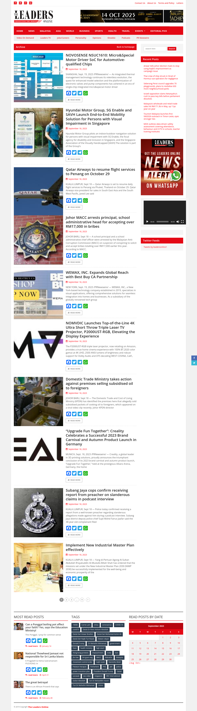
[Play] (147, 221)
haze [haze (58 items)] (74, 648)
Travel (126, 30)
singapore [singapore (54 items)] (98, 676)
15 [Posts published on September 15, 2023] (163, 648)
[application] (165, 212)
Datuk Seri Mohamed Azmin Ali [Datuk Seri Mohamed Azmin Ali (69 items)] (109, 634)
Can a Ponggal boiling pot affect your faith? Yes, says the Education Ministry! (46, 627)
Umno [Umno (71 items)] (100, 685)
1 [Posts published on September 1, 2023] (162, 637)
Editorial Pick (158, 30)
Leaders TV (45, 37)
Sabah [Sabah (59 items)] (119, 671)
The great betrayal (36, 682)
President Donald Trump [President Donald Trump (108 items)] (103, 671)
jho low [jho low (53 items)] (75, 657)
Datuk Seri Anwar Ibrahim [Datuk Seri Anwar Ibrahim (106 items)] (83, 634)
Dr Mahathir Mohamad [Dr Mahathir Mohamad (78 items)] (97, 643)
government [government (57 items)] (115, 643)
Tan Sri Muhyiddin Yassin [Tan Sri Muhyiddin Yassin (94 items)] (99, 680)
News (31, 30)
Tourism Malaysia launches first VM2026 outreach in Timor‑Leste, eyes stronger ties (161, 116)
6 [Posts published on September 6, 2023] (147, 643)
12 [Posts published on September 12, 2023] (140, 648)
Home (20, 30)
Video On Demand (25, 37)
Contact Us (140, 3)
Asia (58, 30)
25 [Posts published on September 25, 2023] (133, 659)
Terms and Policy (166, 3)
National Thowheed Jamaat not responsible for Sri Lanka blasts (44, 655)
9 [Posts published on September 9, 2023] (170, 643)
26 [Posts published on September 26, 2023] (140, 659)
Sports (99, 30)
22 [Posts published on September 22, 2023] (163, 654)
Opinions (97, 37)
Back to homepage (125, 47)
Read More (74, 100)
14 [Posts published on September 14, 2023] (155, 648)
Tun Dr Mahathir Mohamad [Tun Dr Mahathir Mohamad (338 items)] (83, 685)
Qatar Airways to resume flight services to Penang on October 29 (100, 171)
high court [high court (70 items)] (100, 648)
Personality (80, 37)
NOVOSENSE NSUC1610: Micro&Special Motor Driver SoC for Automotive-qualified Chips (100, 59)
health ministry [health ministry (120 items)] (86, 648)
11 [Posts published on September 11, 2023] (133, 648)
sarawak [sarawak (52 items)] (76, 676)
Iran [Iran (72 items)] (116, 653)
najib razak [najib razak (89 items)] (100, 662)
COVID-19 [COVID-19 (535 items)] (119, 625)
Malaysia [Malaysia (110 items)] (119, 657)
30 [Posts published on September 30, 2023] (170, 659)
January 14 (45, 646)
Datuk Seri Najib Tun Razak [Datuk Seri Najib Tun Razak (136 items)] (83, 639)
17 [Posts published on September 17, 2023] (179, 648)
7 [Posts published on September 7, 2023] (155, 643)
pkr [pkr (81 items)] (111, 666)
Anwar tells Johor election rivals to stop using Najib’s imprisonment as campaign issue (161, 68)
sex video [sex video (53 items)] (87, 676)
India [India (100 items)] (109, 653)
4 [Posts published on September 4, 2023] (132, 643)
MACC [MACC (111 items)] (98, 657)
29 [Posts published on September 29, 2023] (163, 659)
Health (112, 30)
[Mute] (177, 221)
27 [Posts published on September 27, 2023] (148, 659)
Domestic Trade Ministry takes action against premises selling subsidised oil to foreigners (99, 383)
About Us (151, 3)
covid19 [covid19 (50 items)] (76, 629)
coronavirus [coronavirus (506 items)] (106, 625)
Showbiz (111, 37)
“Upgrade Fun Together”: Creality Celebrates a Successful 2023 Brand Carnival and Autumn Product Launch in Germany (101, 437)
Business (84, 30)
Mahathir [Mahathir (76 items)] (108, 657)
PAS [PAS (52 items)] (104, 666)
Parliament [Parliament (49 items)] (94, 666)
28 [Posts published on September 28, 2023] (155, 659)
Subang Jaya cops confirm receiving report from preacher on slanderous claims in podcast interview (98, 494)
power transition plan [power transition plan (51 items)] (81, 671)
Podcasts (126, 37)
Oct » (138, 663)
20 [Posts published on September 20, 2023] (148, 654)
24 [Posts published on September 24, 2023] (179, 654)
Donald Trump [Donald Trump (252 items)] (78, 643)
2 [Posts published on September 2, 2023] (170, 637)
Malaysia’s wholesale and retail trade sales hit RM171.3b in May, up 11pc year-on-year (160, 106)
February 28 (46, 698)
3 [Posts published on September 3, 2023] (178, 637)
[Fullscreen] (182, 221)
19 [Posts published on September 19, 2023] (140, 654)
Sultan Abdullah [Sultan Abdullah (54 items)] (79, 680)
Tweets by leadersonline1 (155, 247)
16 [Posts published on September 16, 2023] (170, 648)
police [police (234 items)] (118, 666)
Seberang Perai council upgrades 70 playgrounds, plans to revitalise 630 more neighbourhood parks (160, 86)
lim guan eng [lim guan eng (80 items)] (87, 657)
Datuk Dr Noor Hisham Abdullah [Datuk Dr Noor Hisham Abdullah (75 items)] (95, 629)
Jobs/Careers (63, 37)
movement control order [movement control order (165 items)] (82, 662)
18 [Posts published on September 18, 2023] (133, 654)
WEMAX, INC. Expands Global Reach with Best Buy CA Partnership (97, 274)
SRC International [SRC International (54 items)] (113, 676)
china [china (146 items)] (96, 625)
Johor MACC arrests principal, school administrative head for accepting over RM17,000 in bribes (100, 222)
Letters (179, 3)
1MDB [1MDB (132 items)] (75, 625)
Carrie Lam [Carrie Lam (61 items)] (86, 625)
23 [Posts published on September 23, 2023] (170, 654)
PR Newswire (143, 37)
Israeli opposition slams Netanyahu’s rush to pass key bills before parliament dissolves (162, 96)
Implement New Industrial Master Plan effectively (100, 547)
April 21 (44, 675)
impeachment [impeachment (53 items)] (97, 653)
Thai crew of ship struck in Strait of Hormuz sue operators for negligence (161, 77)
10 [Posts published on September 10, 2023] (179, 643)
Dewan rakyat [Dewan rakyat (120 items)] (103, 639)
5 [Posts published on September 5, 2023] (140, 643)
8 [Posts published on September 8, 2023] (162, 643)
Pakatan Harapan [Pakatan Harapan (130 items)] (80, 666)
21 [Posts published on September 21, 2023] (155, 654)
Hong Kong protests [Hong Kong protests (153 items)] (80, 653)
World (70, 30)
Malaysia (45, 30)
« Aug (131, 663)
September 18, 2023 (76, 69)
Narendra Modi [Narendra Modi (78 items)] (115, 662)
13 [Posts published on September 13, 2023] (148, 648)
